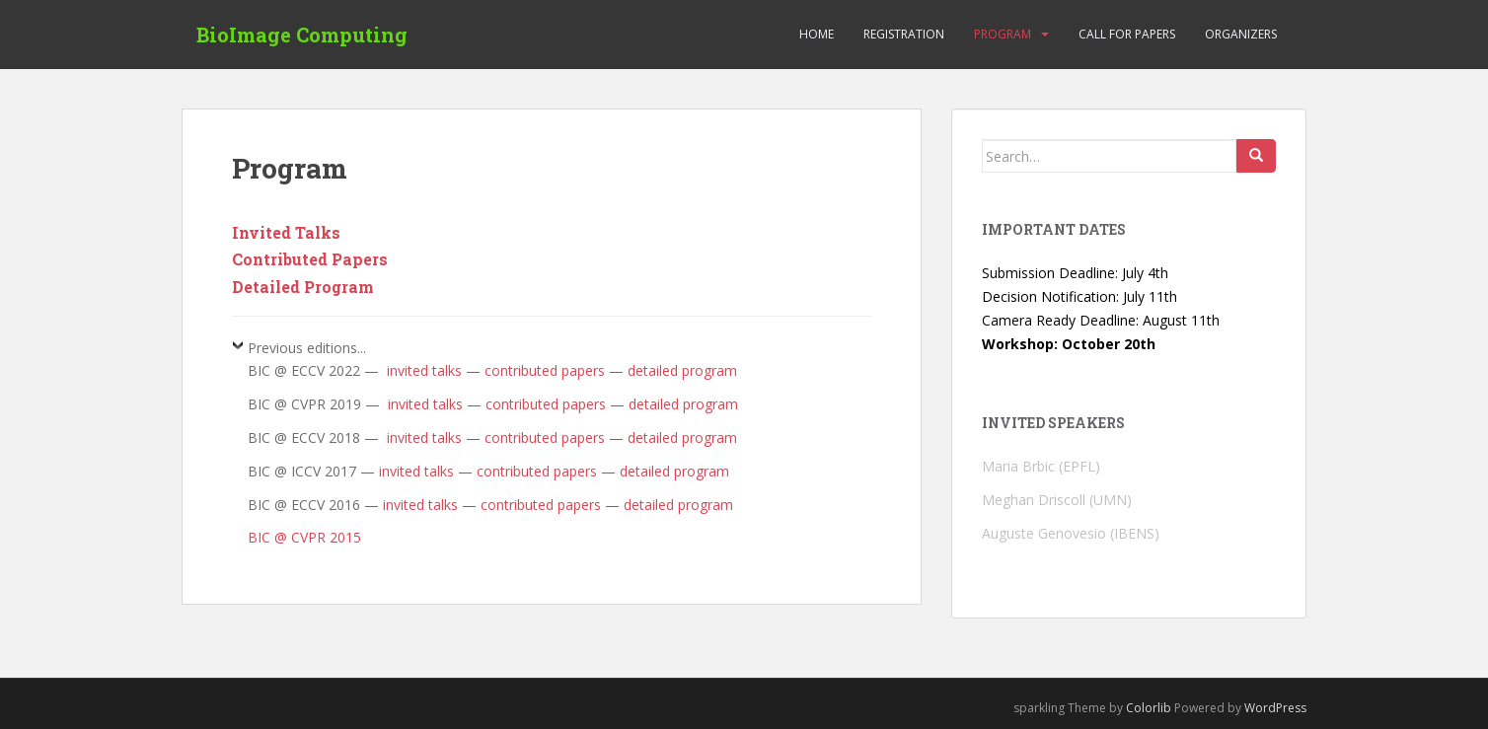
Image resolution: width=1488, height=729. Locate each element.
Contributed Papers (310, 259)
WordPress (1275, 707)
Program (1002, 34)
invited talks (422, 370)
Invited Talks (286, 232)
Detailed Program (303, 286)
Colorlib (1148, 707)
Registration (903, 34)
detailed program (682, 370)
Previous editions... (307, 347)
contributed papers (544, 370)
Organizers (1241, 34)
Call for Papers (1127, 34)
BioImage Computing (302, 34)
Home (816, 34)
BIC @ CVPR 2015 (304, 537)
